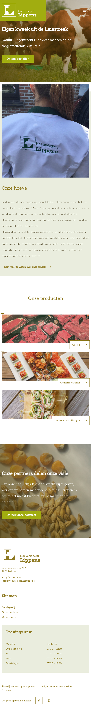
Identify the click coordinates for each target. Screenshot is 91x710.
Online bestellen (17, 58)
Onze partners (10, 612)
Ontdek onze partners (21, 515)
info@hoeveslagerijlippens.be (18, 580)
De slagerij (8, 607)
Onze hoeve (9, 617)
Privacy (6, 690)
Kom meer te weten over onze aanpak (27, 266)
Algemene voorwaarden (57, 686)
